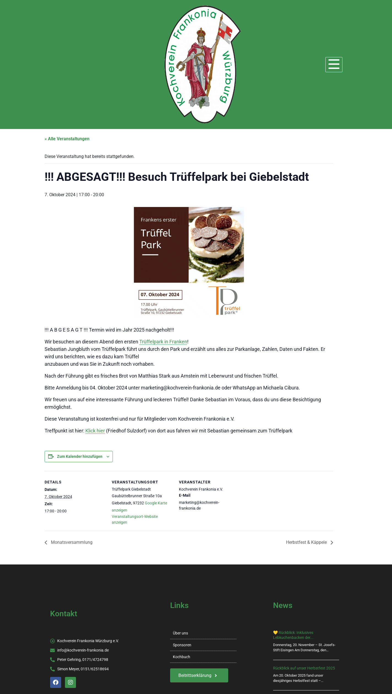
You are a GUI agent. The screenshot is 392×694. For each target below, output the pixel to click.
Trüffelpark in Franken (163, 342)
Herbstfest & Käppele (307, 542)
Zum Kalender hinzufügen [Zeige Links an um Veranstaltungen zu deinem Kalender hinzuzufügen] (79, 456)
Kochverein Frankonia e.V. (90, 64)
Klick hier (95, 431)
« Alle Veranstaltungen (67, 138)
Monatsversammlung (71, 542)
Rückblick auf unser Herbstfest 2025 (304, 668)
